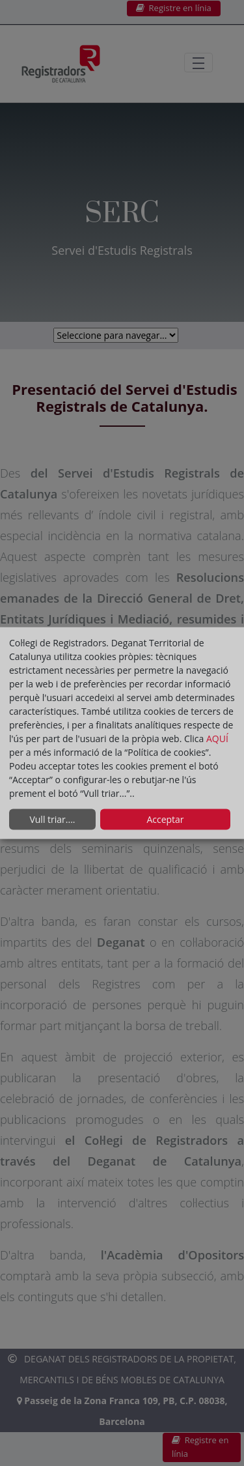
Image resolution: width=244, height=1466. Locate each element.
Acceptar (164, 819)
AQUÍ (217, 738)
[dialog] (122, 733)
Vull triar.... (52, 819)
